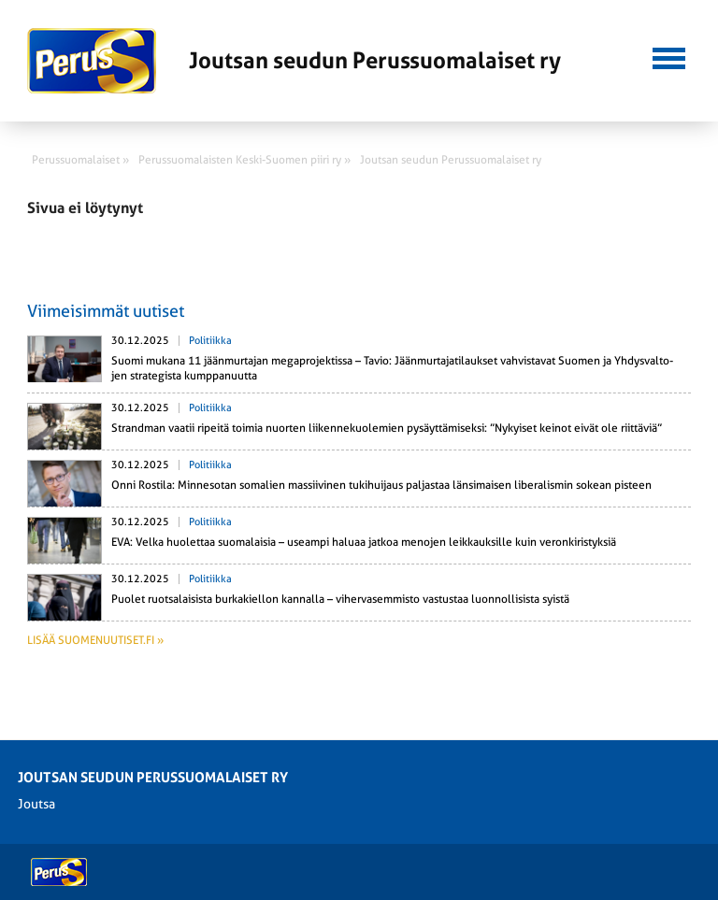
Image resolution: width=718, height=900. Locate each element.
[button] (669, 56)
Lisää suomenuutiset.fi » (95, 640)
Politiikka (210, 341)
